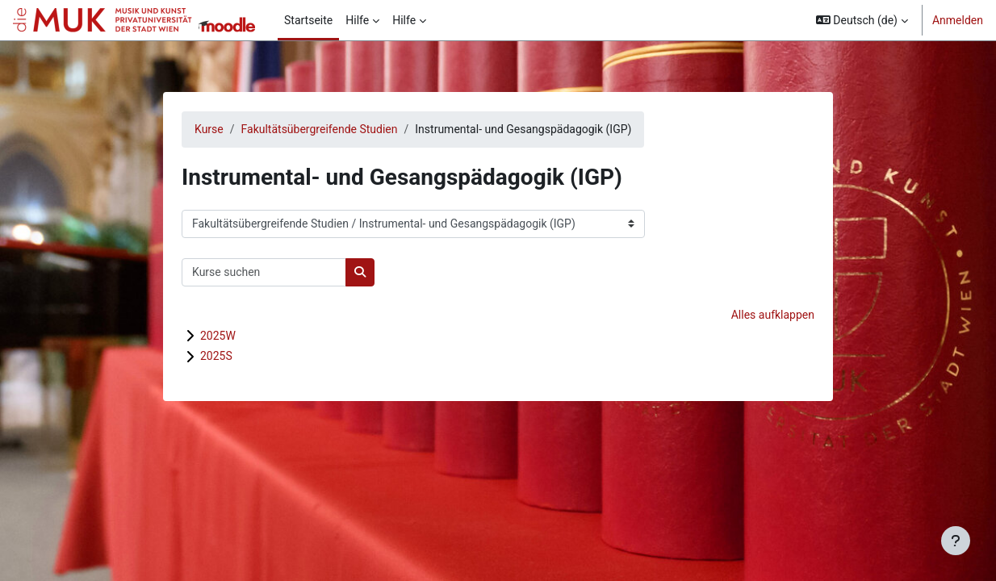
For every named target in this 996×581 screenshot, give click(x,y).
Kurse (209, 129)
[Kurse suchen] (264, 272)
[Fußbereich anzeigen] (955, 540)
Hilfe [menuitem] (357, 20)
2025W (218, 335)
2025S (216, 355)
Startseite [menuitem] (308, 20)
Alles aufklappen (772, 314)
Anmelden (957, 20)
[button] (862, 20)
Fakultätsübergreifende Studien (319, 129)
